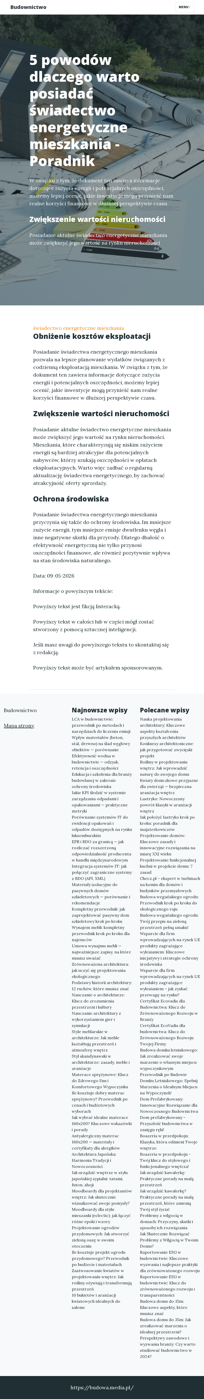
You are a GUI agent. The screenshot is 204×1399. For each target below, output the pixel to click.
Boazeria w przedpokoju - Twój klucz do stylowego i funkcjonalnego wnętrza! (165, 1160)
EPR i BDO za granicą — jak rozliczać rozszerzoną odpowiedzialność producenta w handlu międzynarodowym (101, 851)
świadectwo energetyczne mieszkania (78, 328)
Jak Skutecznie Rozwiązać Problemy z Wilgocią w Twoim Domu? (169, 1240)
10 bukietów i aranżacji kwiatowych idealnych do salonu (96, 1301)
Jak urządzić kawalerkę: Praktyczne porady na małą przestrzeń (167, 1178)
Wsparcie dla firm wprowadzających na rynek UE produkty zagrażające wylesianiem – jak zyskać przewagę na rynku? (170, 982)
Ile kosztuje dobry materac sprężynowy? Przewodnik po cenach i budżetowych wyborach (100, 1102)
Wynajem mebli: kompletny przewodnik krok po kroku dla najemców (101, 933)
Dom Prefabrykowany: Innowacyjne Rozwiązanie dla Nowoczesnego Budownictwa (169, 1105)
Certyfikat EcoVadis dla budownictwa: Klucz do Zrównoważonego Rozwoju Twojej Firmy (167, 1034)
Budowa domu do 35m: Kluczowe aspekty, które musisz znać (163, 1307)
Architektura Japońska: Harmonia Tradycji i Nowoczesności (94, 1160)
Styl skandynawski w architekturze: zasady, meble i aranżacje (101, 1062)
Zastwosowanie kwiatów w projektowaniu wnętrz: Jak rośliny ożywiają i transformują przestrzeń (102, 1280)
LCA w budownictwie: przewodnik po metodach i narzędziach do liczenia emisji (101, 725)
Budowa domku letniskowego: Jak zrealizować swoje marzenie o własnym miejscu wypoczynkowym (169, 1059)
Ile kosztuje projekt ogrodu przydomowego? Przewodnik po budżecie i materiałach (100, 1258)
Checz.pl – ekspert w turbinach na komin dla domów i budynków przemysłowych (170, 884)
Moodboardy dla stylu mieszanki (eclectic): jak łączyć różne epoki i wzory (101, 1215)
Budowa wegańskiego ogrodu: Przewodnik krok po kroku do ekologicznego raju (169, 903)
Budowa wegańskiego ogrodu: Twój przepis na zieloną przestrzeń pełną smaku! (169, 921)
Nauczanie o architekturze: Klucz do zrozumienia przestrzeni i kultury (98, 1001)
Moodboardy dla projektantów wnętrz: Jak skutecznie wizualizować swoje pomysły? (102, 1197)
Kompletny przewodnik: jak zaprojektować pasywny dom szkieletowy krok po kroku (100, 915)
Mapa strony (19, 725)
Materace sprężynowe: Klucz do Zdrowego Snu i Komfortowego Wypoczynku (100, 1080)
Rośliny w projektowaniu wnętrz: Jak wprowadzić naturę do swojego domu (164, 768)
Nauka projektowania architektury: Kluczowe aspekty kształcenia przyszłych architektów (163, 728)
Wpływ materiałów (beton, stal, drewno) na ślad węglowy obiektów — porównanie (101, 743)
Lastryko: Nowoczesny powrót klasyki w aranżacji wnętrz (166, 805)
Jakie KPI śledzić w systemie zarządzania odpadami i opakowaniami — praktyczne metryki (100, 802)
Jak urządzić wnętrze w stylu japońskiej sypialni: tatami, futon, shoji (100, 1178)
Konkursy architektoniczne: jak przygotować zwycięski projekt (167, 749)
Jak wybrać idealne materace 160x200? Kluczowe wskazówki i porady (102, 1123)
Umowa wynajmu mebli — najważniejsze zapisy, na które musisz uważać (101, 952)
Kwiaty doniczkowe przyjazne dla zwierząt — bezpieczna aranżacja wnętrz (169, 786)
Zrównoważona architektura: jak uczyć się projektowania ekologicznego (100, 970)
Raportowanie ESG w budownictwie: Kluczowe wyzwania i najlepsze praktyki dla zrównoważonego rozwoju (170, 1261)
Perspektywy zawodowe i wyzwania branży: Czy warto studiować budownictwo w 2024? (168, 1347)
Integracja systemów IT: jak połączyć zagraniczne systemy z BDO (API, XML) (102, 872)
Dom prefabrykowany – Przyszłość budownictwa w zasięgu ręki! (166, 1123)
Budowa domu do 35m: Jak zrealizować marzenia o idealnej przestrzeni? (165, 1325)
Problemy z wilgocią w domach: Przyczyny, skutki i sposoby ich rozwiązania (166, 1221)
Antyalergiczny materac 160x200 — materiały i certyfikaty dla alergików (96, 1142)
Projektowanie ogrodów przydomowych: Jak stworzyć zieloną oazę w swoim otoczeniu (100, 1237)
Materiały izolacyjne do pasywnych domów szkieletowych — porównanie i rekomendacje (101, 893)
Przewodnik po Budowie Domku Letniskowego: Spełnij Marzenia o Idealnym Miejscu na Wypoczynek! (169, 1083)
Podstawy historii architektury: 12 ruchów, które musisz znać (102, 985)
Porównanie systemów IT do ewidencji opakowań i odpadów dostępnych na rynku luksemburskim (102, 826)
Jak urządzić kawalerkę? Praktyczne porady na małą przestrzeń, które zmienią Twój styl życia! (167, 1200)
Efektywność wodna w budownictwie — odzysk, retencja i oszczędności (95, 762)
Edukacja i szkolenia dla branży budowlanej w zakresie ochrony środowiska (102, 780)
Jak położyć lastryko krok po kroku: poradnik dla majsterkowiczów (167, 823)
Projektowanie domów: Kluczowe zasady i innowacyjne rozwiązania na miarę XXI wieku (167, 844)
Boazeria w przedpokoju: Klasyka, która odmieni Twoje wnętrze (168, 1142)
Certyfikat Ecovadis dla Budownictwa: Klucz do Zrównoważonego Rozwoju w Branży (169, 1010)
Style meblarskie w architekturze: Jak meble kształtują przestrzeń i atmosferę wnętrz (95, 1041)
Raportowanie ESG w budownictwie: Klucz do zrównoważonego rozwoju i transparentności (167, 1286)
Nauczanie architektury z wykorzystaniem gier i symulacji (96, 1019)
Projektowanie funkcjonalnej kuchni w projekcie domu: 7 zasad (168, 866)
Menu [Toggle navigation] (184, 7)
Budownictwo (28, 7)
